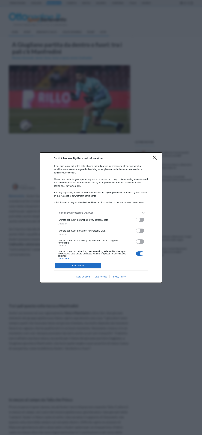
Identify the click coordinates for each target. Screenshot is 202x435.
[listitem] (101, 213)
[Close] (156, 159)
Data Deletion (83, 276)
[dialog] (101, 217)
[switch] (140, 220)
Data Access (101, 276)
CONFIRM (78, 265)
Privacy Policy (119, 276)
